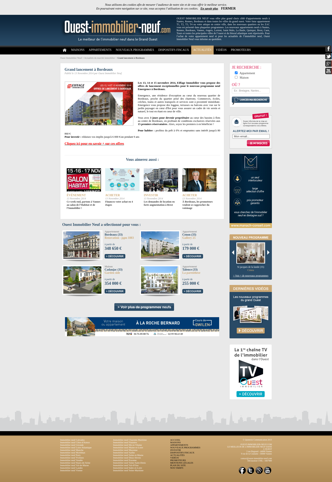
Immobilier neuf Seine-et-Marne (128, 455)
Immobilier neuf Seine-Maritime (128, 470)
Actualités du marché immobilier (99, 58)
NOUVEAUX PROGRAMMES (135, 49)
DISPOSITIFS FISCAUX (173, 49)
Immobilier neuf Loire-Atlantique (75, 447)
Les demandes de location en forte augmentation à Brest (159, 203)
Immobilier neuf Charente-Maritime (130, 440)
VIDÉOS (221, 49)
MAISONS (77, 49)
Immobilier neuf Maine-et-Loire (128, 447)
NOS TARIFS (176, 468)
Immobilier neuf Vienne (71, 470)
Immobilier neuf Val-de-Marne (74, 465)
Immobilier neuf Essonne (125, 460)
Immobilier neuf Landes (71, 468)
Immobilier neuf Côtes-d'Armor (75, 442)
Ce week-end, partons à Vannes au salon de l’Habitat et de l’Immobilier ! (84, 205)
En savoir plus (209, 8)
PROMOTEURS (241, 49)
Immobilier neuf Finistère (125, 442)
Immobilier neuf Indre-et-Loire (127, 468)
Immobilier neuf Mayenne (125, 450)
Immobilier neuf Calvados (72, 440)
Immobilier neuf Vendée (71, 460)
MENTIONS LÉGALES (181, 462)
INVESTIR (175, 450)
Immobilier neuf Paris (70, 455)
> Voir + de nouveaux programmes (250, 275)
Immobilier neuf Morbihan (72, 452)
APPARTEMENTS (100, 49)
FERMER (228, 8)
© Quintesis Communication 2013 (257, 440)
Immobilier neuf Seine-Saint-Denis (129, 462)
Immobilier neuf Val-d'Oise (125, 465)
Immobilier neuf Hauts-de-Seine (75, 462)
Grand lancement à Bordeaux (131, 58)
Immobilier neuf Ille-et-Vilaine (127, 445)
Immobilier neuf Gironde (72, 445)
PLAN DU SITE (178, 465)
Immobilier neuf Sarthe (124, 452)
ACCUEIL (175, 440)
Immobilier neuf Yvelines (72, 457)
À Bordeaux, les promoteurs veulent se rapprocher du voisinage (197, 205)
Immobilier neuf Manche (71, 450)
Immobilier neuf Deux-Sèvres (127, 457)
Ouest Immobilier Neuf (71, 58)
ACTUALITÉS (202, 49)
